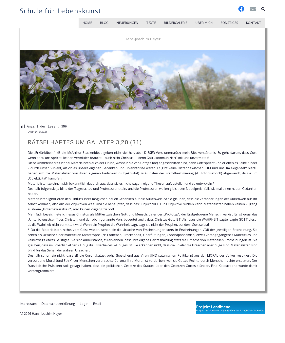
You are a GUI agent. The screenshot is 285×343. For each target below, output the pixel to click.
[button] (263, 9)
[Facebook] (241, 9)
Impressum (28, 303)
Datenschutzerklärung (58, 303)
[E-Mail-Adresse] (253, 9)
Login (84, 303)
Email (97, 303)
